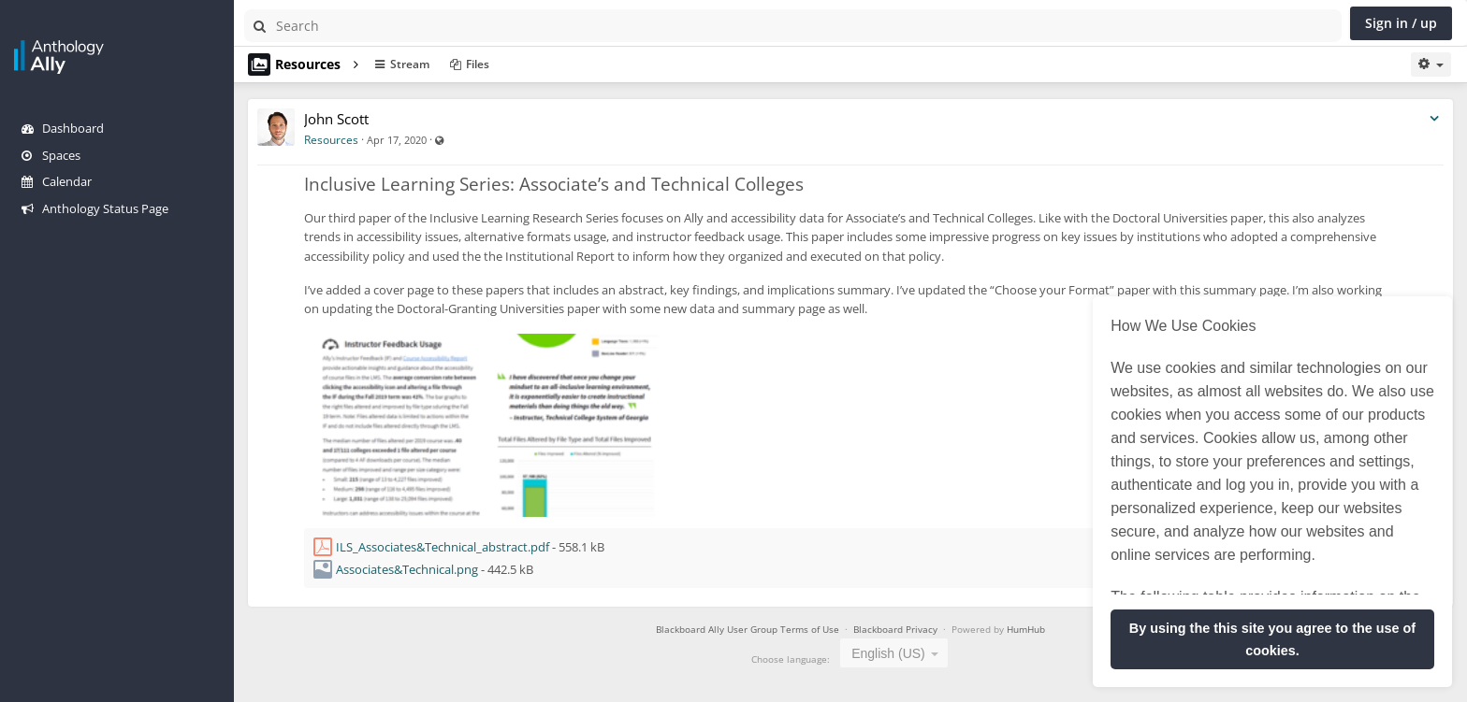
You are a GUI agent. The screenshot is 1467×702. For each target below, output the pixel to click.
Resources (331, 140)
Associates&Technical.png (407, 569)
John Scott (336, 118)
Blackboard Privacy (896, 629)
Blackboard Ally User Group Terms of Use (747, 629)
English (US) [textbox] (888, 653)
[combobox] (894, 653)
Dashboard (63, 128)
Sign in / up (1401, 23)
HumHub (1026, 629)
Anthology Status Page (95, 208)
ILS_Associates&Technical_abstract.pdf (442, 546)
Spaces (51, 155)
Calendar (57, 181)
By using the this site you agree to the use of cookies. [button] (1272, 639)
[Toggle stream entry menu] (1434, 119)
